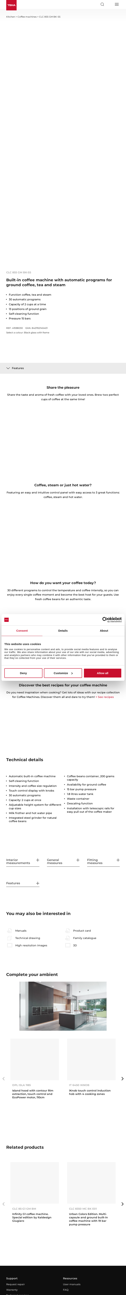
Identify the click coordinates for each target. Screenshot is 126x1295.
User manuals (72, 1284)
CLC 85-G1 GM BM (24, 1208)
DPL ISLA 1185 (21, 1085)
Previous (3, 1079)
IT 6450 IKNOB (79, 1085)
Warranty (12, 1289)
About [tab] (104, 630)
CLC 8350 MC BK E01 (83, 1208)
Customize (63, 673)
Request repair (15, 1284)
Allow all (102, 673)
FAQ (65, 1289)
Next (122, 1079)
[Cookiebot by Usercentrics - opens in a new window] (105, 620)
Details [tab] (63, 630)
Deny (23, 673)
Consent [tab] (22, 630)
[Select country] (109, 4)
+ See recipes (105, 697)
